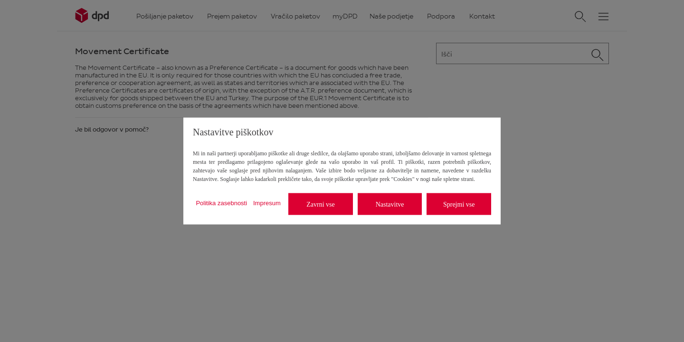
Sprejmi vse (459, 204)
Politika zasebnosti (221, 202)
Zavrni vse (320, 204)
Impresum (267, 202)
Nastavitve (390, 204)
